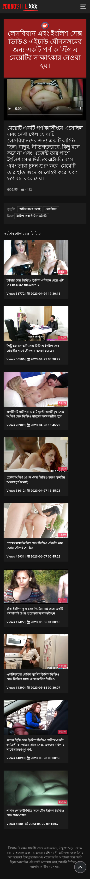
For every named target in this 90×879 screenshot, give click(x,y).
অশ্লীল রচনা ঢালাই (29, 209)
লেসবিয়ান (51, 209)
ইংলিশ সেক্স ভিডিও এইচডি (32, 216)
